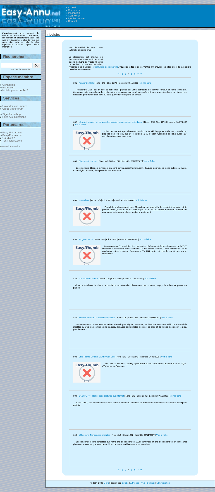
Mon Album (84, 200)
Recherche (74, 10)
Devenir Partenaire (11, 146)
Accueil (72, 7)
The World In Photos (88, 278)
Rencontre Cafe (86, 83)
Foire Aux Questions (14, 117)
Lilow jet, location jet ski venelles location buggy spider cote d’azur (111, 122)
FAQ (143, 483)
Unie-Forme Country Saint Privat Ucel (97, 356)
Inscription (74, 13)
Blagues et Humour (88, 161)
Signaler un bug (11, 114)
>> (141, 74)
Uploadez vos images (14, 106)
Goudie (125, 483)
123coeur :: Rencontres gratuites (94, 435)
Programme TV (86, 239)
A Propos (134, 483)
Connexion (74, 15)
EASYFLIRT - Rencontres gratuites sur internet (101, 396)
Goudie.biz (8, 138)
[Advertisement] (156, 35)
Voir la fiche (145, 83)
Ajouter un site (76, 18)
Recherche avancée (20, 69)
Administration (163, 483)
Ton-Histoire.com (12, 140)
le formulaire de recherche (105, 67)
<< (119, 74)
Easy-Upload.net (12, 132)
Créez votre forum (12, 108)
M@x (106, 483)
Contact (72, 21)
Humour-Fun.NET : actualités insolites (97, 317)
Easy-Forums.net (12, 135)
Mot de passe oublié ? (15, 90)
